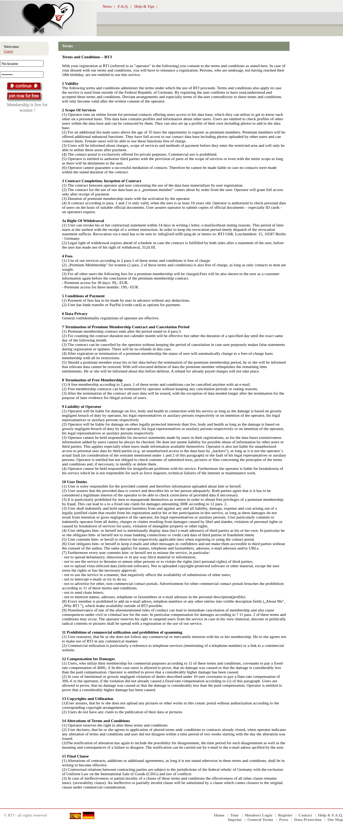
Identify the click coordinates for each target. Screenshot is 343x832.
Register (285, 815)
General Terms (260, 819)
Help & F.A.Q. (330, 815)
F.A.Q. (123, 6)
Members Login (258, 815)
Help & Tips (144, 6)
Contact (305, 815)
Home (219, 815)
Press (283, 819)
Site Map (335, 819)
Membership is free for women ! (27, 107)
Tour (234, 815)
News (107, 6)
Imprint (235, 819)
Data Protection (308, 819)
